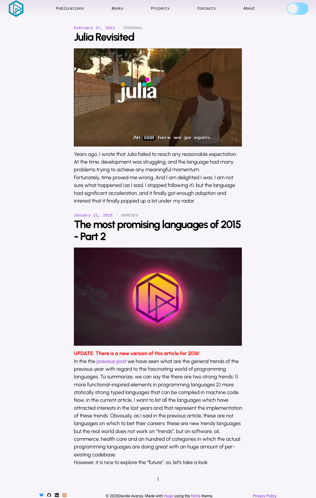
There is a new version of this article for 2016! (148, 353)
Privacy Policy (265, 496)
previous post (111, 361)
